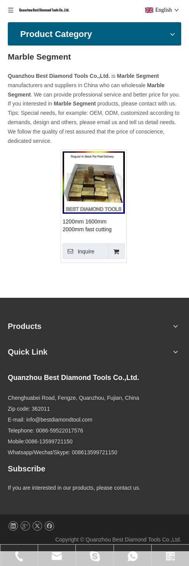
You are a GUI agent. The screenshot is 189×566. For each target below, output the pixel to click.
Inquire (102, 252)
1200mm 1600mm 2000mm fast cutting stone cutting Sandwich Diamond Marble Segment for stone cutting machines (117, 226)
